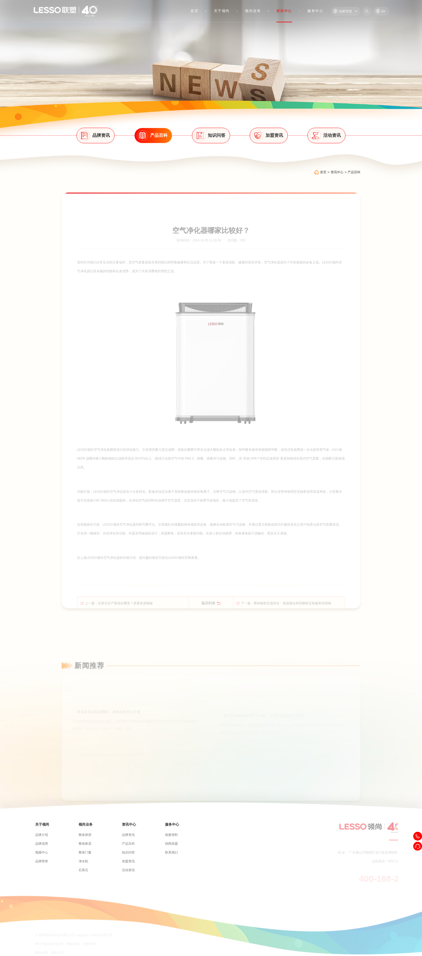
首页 (194, 11)
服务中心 (315, 11)
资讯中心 (284, 11)
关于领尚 (222, 11)
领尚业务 (253, 11)
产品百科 (354, 172)
